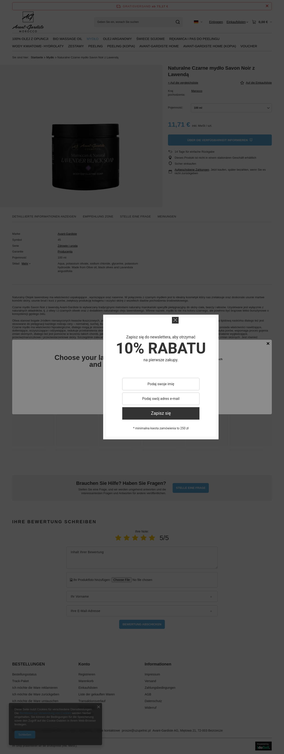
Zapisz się (161, 413)
